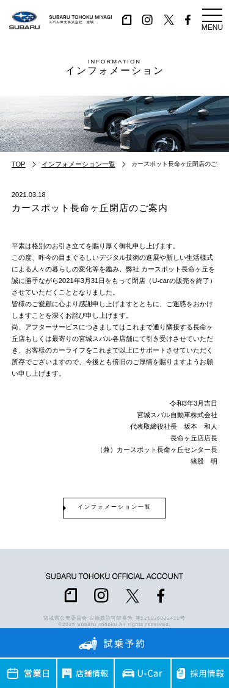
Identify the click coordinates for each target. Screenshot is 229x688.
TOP (19, 164)
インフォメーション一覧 (78, 164)
